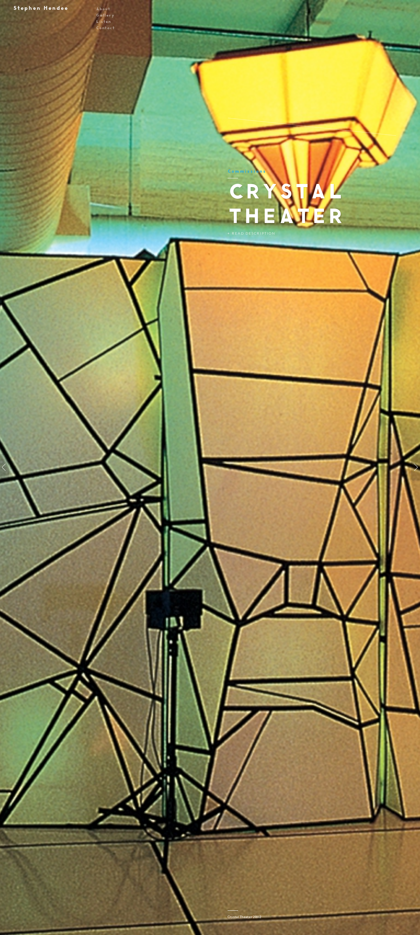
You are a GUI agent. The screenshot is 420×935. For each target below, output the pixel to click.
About (103, 8)
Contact (105, 27)
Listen (103, 21)
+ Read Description (251, 233)
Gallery (105, 15)
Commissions (247, 171)
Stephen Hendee (40, 8)
